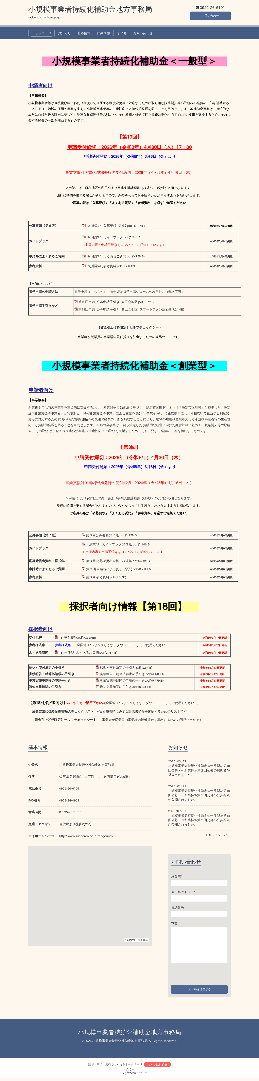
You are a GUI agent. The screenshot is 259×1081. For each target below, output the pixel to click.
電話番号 (177, 908)
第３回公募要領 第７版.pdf (105, 536)
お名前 (176, 877)
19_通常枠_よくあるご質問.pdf (109, 257)
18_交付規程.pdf (71, 638)
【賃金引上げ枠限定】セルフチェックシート (129, 328)
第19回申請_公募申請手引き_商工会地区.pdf (110, 303)
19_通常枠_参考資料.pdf (104, 267)
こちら (95, 293)
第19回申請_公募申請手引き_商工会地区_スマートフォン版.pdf (124, 310)
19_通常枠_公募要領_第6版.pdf (109, 226)
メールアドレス (183, 893)
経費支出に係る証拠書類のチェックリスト (63, 712)
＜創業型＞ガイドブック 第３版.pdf (112, 545)
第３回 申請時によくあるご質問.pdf (112, 570)
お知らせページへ (218, 835)
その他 (121, 34)
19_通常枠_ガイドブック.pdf (107, 238)
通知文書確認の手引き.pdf (119, 687)
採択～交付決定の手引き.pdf (120, 668)
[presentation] (202, 974)
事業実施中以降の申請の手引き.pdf (125, 681)
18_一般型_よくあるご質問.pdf (81, 653)
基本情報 (83, 34)
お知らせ (64, 34)
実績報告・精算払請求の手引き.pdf (125, 675)
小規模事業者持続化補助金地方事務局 (90, 10)
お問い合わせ (210, 16)
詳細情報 (103, 34)
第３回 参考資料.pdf (100, 578)
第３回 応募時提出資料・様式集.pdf (112, 562)
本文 (174, 924)
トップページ (41, 34)
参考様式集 (63, 646)
